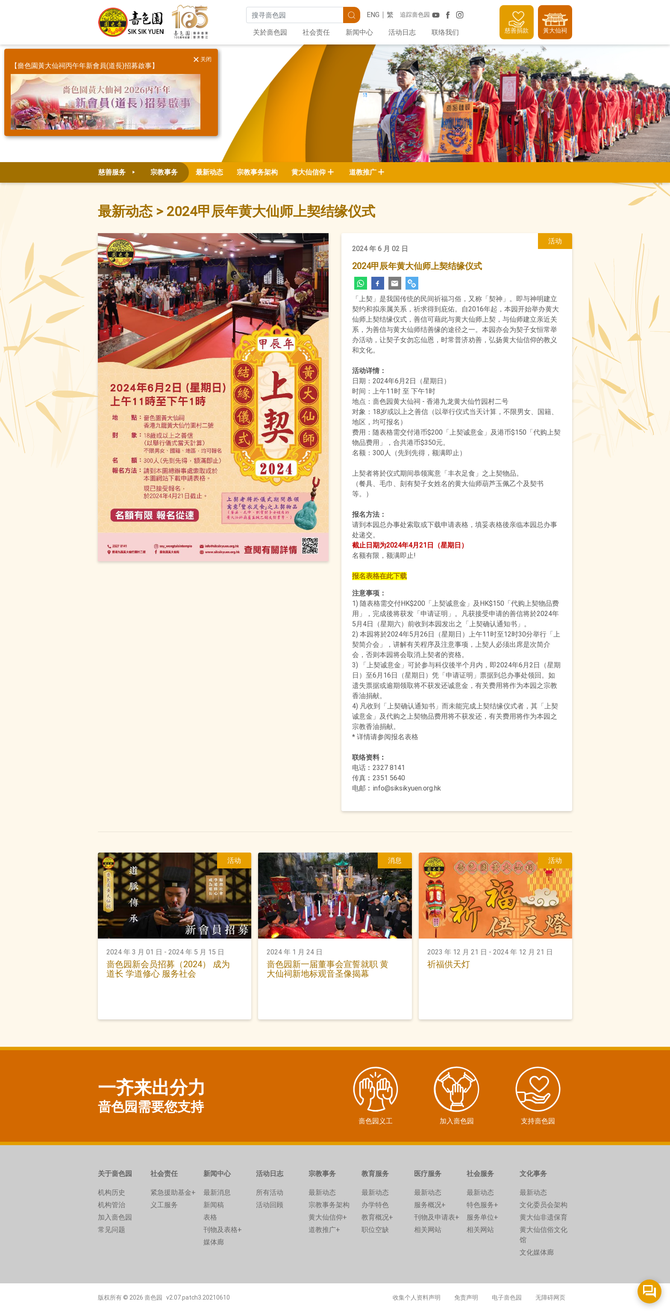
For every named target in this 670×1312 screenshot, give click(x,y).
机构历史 (111, 1192)
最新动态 (209, 172)
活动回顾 (269, 1205)
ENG (373, 15)
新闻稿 (213, 1205)
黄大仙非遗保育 (543, 1217)
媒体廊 (213, 1242)
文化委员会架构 (543, 1205)
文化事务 (533, 1174)
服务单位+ (482, 1217)
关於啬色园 (270, 32)
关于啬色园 (115, 1174)
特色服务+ (482, 1205)
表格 (210, 1217)
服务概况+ (430, 1205)
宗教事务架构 (257, 172)
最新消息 (217, 1192)
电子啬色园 (507, 1297)
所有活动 (269, 1192)
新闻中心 (359, 32)
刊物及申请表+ (436, 1217)
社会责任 (316, 32)
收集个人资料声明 (417, 1297)
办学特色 (375, 1205)
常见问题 (111, 1230)
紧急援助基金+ (173, 1192)
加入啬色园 (115, 1217)
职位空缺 (375, 1230)
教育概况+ (377, 1217)
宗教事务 (322, 1174)
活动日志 (402, 32)
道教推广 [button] (362, 172)
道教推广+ (324, 1230)
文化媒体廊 (537, 1252)
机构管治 (111, 1205)
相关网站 (427, 1230)
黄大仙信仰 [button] (308, 172)
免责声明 (466, 1297)
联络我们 (445, 32)
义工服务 (164, 1205)
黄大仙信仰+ (328, 1217)
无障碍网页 (550, 1297)
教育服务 (375, 1174)
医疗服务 (427, 1174)
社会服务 (480, 1174)
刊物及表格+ (222, 1230)
